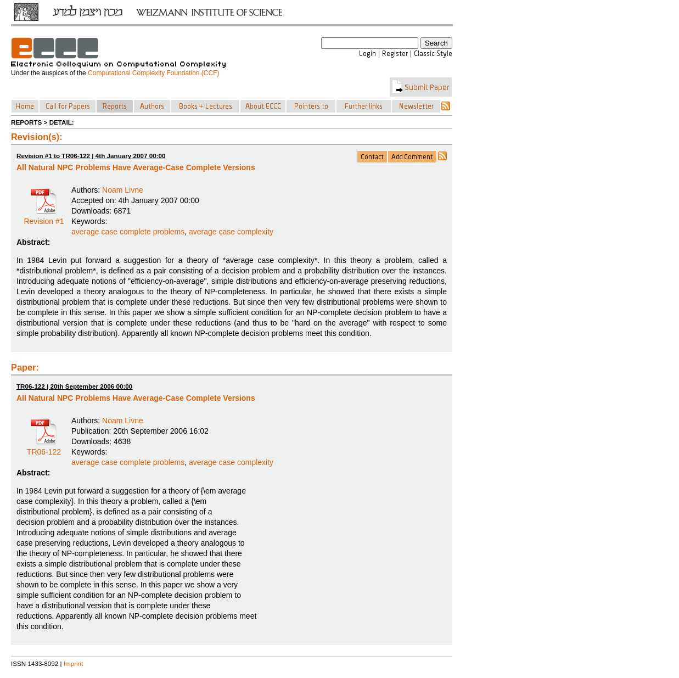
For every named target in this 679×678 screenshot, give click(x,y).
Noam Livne (122, 190)
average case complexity (231, 231)
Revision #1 (44, 217)
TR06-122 (44, 448)
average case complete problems (127, 231)
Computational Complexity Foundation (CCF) (153, 73)
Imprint (73, 663)
